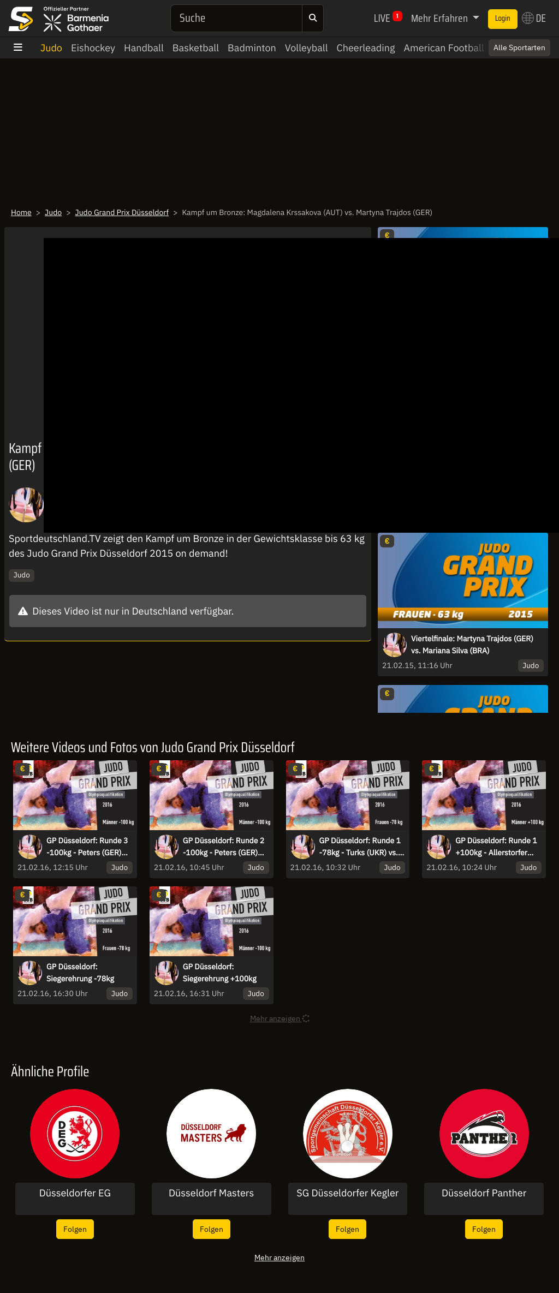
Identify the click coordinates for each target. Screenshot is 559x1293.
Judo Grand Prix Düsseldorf (122, 212)
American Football (443, 47)
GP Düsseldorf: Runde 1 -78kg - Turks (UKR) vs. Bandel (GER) (360, 847)
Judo (51, 47)
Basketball (196, 47)
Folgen (75, 1229)
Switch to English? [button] (505, 47)
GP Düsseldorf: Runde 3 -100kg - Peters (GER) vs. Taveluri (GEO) (87, 847)
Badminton (252, 47)
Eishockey (93, 47)
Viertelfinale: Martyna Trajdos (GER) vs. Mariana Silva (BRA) (472, 645)
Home (21, 212)
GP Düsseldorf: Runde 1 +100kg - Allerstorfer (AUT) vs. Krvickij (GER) (496, 847)
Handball (144, 47)
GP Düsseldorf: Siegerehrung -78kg (80, 973)
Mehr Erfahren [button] (440, 18)
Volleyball (306, 47)
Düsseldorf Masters (211, 1193)
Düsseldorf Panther (484, 1193)
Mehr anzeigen (279, 1257)
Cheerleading (366, 47)
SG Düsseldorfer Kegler (347, 1193)
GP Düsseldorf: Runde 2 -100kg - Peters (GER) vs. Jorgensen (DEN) (223, 847)
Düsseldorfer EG (75, 1193)
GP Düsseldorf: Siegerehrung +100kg (220, 973)
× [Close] (539, 47)
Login (502, 19)
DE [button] (534, 18)
